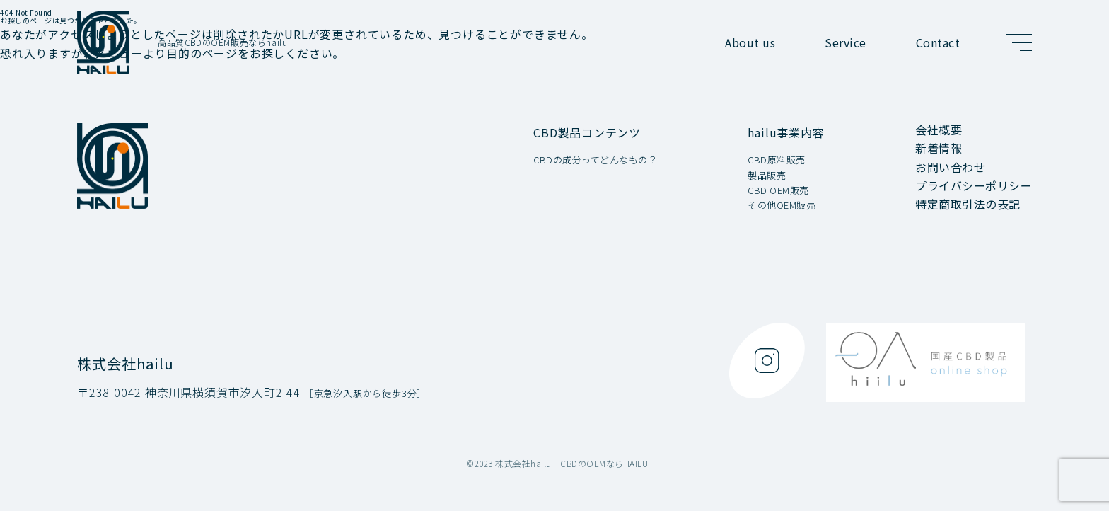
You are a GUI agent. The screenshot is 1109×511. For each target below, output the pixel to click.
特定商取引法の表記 (968, 203)
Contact (938, 42)
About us (750, 42)
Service (845, 42)
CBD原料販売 (777, 160)
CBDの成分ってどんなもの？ (595, 160)
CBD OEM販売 (778, 190)
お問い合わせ (950, 167)
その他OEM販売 (781, 205)
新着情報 (938, 148)
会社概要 (938, 129)
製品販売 (767, 176)
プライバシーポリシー (973, 185)
